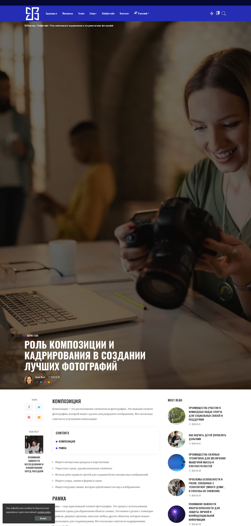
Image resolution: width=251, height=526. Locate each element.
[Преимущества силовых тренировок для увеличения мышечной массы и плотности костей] (176, 462)
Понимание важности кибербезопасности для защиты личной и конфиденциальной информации (204, 511)
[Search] (224, 13)
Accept (43, 518)
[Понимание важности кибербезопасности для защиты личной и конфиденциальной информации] (176, 514)
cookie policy (44, 512)
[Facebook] (37, 382)
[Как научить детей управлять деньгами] (176, 439)
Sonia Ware (40, 377)
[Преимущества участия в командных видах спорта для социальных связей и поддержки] (176, 416)
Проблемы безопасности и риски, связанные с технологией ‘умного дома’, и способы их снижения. (207, 485)
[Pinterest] (45, 382)
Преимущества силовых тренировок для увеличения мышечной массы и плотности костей (207, 460)
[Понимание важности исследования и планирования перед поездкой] (34, 445)
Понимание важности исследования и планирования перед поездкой (34, 464)
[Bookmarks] (217, 13)
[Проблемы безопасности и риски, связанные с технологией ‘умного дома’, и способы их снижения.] (176, 487)
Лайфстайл (32, 336)
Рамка (62, 448)
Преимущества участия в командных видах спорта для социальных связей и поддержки (206, 413)
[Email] (49, 382)
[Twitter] (41, 382)
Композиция (67, 441)
